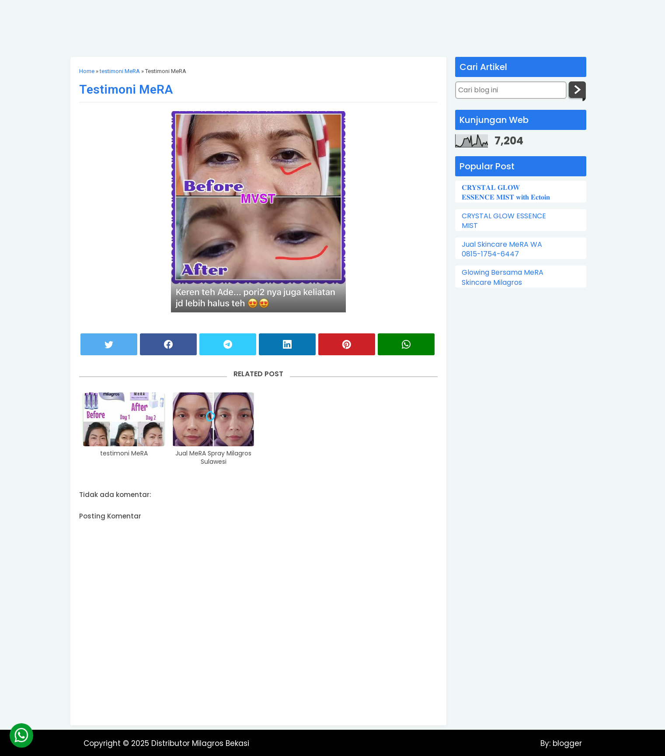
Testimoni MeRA (126, 89)
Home (86, 71)
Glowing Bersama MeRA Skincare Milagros (502, 277)
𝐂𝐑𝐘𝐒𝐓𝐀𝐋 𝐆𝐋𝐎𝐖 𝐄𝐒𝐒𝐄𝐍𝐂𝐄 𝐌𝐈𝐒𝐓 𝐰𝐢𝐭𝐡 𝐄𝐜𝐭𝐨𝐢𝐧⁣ (506, 192)
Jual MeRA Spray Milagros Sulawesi (213, 457)
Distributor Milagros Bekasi (200, 743)
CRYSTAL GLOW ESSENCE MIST (504, 221)
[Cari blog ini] (511, 90)
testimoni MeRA (120, 71)
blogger (566, 743)
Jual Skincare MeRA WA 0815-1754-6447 (502, 249)
